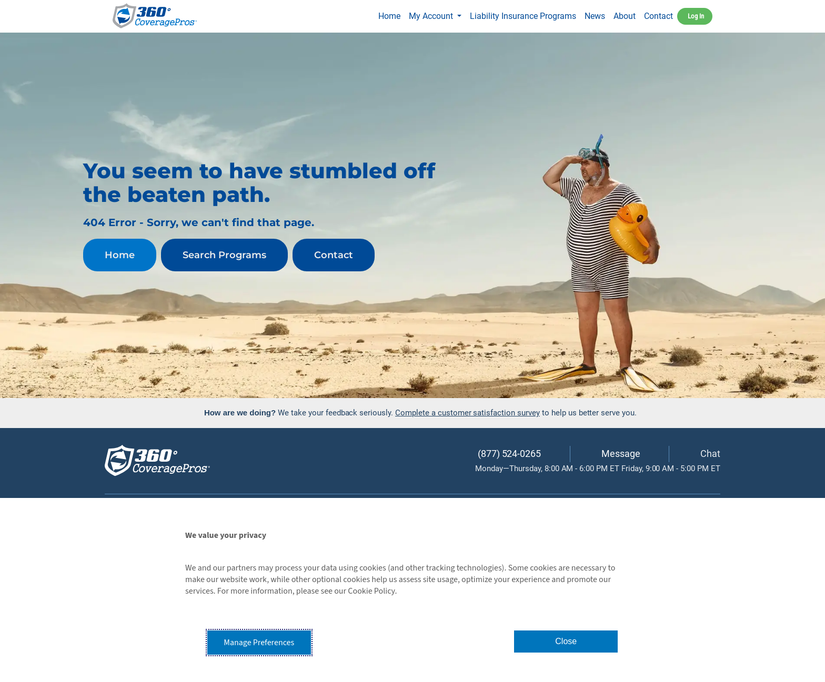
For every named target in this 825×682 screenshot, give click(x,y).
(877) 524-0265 (509, 453)
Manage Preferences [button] (259, 642)
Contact (658, 16)
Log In (696, 16)
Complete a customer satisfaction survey (467, 413)
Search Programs (224, 255)
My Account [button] (432, 16)
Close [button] (566, 641)
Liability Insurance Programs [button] (523, 16)
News (595, 16)
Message (620, 453)
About (624, 16)
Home (391, 14)
